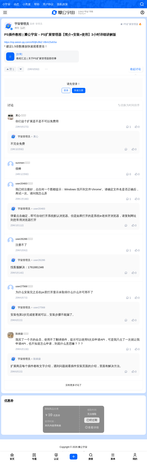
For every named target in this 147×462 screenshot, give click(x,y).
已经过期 (92, 420)
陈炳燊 (37, 358)
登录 (66, 90)
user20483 (39, 208)
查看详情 (92, 427)
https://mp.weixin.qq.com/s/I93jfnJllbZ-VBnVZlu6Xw (30, 42)
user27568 (39, 307)
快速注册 (78, 90)
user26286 (39, 260)
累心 (35, 136)
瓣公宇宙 (82, 447)
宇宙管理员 (24, 136)
